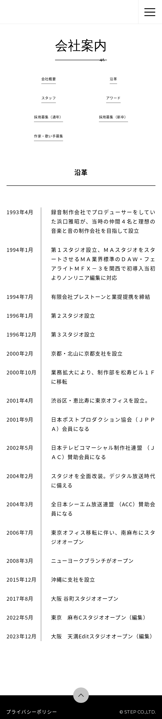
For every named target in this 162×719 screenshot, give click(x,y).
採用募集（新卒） (113, 116)
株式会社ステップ (18, 11)
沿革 (113, 78)
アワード (113, 97)
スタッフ (48, 97)
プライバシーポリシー (31, 711)
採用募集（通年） (48, 116)
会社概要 (48, 78)
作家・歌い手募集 (48, 135)
